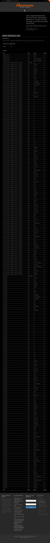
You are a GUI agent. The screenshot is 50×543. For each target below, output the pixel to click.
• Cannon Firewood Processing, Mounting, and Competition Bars (19, 520)
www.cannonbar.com (42, 502)
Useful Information (30, 536)
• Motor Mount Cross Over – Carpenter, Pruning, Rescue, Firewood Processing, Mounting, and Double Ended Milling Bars (19, 526)
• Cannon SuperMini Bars (18, 511)
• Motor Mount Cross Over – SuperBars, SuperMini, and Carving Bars (18, 522)
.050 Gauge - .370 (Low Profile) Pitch (33, 28)
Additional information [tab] (11, 35)
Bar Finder (16, 536)
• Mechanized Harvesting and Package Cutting (18, 501)
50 (33, 29)
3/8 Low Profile (31, 29)
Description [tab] (4, 35)
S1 (34, 29)
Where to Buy (21, 536)
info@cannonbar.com (15, 0)
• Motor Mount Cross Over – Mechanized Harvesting (18, 530)
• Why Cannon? (16, 503)
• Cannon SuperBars (17, 508)
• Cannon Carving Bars (17, 512)
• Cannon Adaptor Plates (18, 507)
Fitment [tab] (18, 35)
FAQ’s (35, 536)
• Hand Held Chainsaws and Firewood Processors (18, 499)
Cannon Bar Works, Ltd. (25, 537)
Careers (25, 536)
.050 (11, 46)
